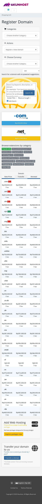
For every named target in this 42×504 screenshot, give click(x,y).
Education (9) (24, 158)
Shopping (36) (7, 164)
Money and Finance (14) (10, 158)
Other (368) (6, 167)
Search (29, 93)
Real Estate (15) (18, 164)
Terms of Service (26, 488)
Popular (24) (6, 149)
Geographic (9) (17, 152)
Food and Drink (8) (8, 161)
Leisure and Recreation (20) (25, 161)
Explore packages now (13, 434)
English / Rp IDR (23, 483)
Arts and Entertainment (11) (21, 149)
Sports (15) (27, 152)
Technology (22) (7, 155)
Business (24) (6, 152)
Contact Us (14, 488)
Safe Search (11, 101)
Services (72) (19, 155)
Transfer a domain (12, 458)
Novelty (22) (29, 164)
